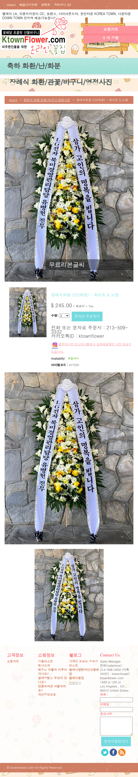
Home (11, 5)
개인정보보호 (47, 695)
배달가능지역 (28, 5)
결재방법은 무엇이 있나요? (52, 680)
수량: (54, 315)
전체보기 (75, 683)
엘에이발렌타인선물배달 (84, 672)
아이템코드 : (59, 365)
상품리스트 (45, 661)
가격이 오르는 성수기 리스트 (83, 663)
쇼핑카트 (13, 661)
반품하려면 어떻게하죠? (52, 688)
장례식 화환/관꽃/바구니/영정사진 (60, 82)
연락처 (45, 5)
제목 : (104, 695)
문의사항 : (107, 714)
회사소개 (44, 665)
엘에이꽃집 (76, 678)
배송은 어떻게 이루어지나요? (52, 672)
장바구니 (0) (62, 5)
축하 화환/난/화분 (33, 65)
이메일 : (105, 704)
